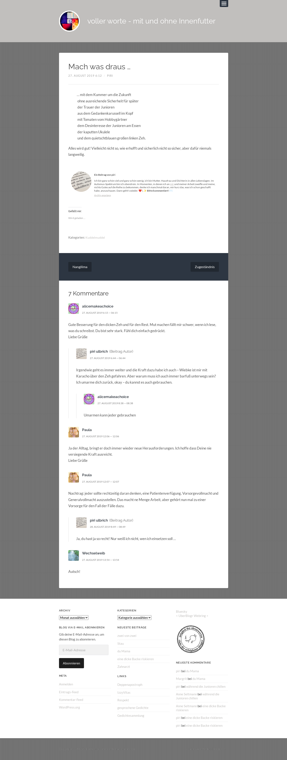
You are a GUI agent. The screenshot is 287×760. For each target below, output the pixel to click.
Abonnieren (71, 663)
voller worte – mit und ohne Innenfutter (109, 749)
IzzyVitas (123, 692)
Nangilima (80, 267)
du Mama (123, 651)
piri (110, 76)
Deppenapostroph (129, 685)
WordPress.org (69, 707)
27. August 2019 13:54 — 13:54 (103, 560)
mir (172, 184)
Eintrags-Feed (68, 692)
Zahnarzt (123, 667)
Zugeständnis (205, 267)
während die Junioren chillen (205, 686)
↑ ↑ (226, 749)
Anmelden (66, 684)
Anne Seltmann (186, 694)
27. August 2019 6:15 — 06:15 (102, 313)
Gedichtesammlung (130, 715)
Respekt (123, 700)
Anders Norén (211, 749)
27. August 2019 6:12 (85, 76)
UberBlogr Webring (192, 616)
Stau (120, 644)
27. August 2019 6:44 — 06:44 (110, 358)
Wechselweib (93, 553)
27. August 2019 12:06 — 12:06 (103, 436)
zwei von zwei (126, 636)
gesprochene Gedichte (132, 708)
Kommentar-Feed (71, 700)
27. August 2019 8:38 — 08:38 (117, 403)
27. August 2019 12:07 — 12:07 (103, 481)
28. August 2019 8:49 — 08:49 (110, 527)
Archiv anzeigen (102, 195)
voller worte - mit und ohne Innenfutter (154, 21)
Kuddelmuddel (95, 238)
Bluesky (181, 612)
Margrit (181, 679)
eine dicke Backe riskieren (135, 659)
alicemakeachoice (97, 306)
